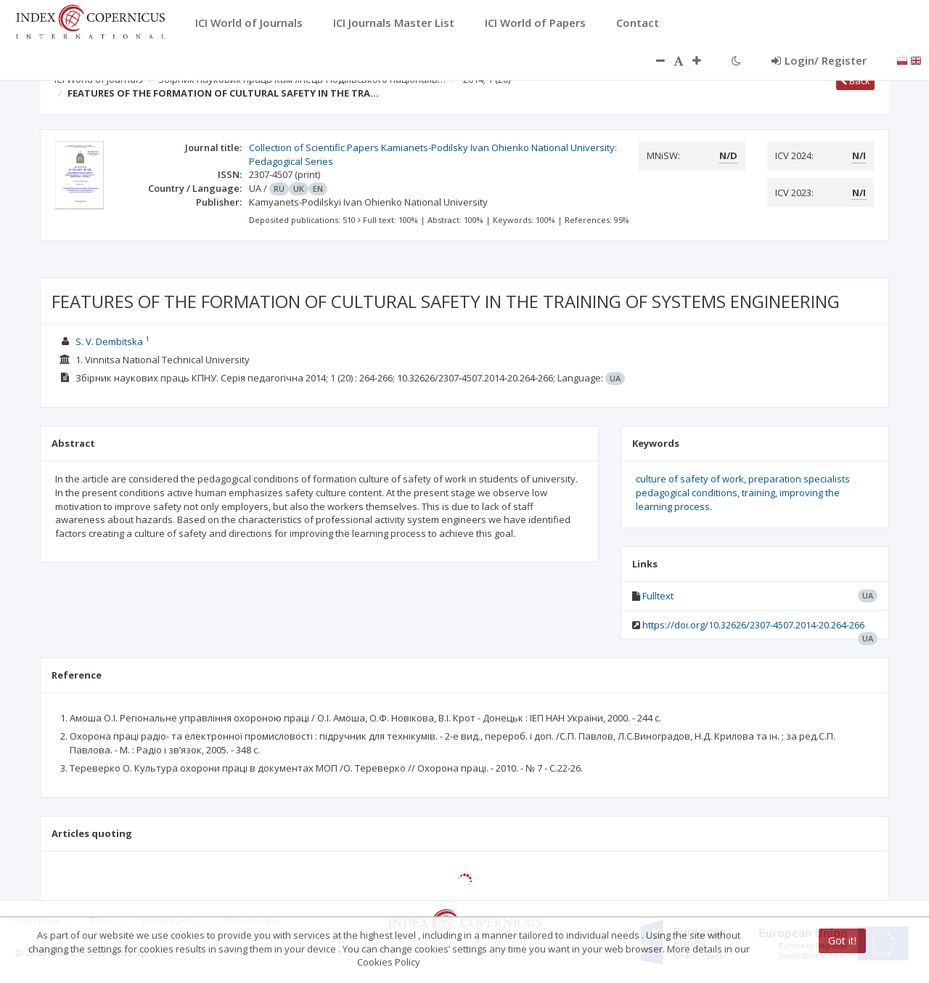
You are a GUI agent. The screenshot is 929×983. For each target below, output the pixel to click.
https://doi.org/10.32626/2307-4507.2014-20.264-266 (753, 624)
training (758, 492)
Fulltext (658, 595)
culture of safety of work (690, 478)
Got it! (842, 940)
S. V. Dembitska (109, 341)
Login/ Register (819, 60)
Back (855, 80)
